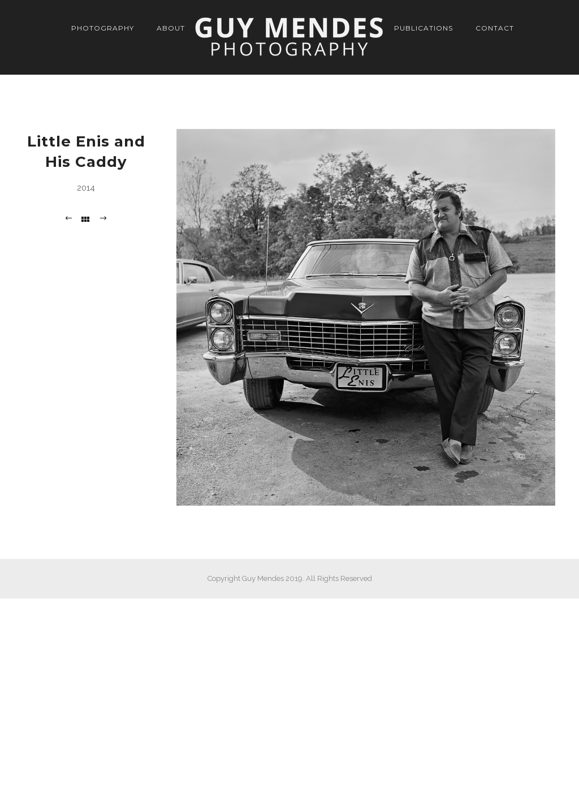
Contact (495, 28)
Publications (423, 28)
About (171, 28)
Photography (102, 28)
